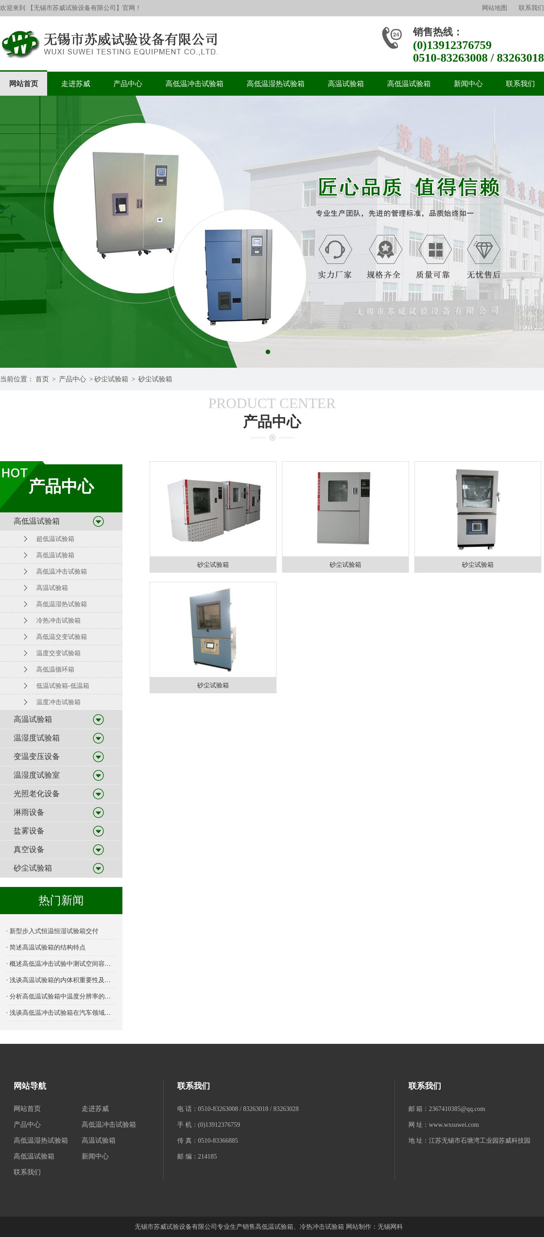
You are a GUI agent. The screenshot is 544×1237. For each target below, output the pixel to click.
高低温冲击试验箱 (194, 84)
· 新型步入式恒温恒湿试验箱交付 (52, 931)
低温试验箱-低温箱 (62, 685)
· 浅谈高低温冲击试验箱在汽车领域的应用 (61, 1012)
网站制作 (358, 1226)
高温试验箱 (346, 84)
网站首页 (23, 84)
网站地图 (494, 8)
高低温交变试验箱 (61, 636)
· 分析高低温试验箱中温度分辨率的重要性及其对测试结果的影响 (61, 996)
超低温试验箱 (55, 539)
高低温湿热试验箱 (276, 84)
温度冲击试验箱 (58, 702)
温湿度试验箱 (37, 738)
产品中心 (127, 84)
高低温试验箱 (409, 84)
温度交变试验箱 (58, 653)
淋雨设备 (29, 812)
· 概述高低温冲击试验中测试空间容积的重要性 (61, 963)
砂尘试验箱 (111, 379)
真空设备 (29, 849)
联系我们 (531, 8)
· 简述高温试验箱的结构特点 (46, 947)
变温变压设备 (37, 756)
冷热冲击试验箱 (58, 620)
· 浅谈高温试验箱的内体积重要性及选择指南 (61, 980)
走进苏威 (75, 84)
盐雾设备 (29, 831)
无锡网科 (390, 1226)
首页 (42, 379)
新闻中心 (468, 84)
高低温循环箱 (55, 669)
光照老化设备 (37, 793)
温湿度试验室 (37, 775)
